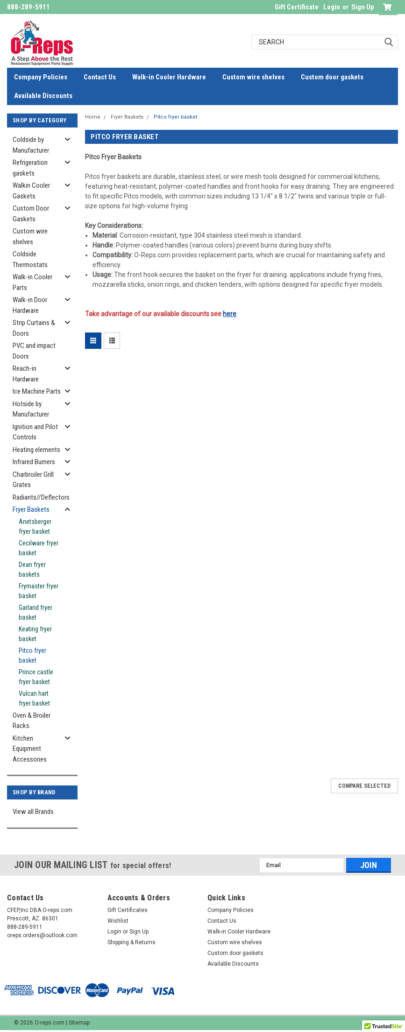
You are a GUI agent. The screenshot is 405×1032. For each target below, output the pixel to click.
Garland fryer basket (35, 612)
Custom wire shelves (253, 77)
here (229, 314)
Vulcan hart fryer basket (34, 698)
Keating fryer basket (35, 634)
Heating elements (36, 449)
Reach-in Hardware (26, 373)
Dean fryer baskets (32, 569)
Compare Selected (364, 786)
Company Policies (40, 77)
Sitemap (79, 1022)
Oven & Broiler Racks (31, 720)
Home (92, 117)
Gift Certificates (127, 910)
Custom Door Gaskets (31, 213)
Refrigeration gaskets (30, 167)
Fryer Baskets (31, 509)
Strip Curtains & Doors (34, 328)
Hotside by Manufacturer (31, 409)
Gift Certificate (297, 7)
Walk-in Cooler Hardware (169, 77)
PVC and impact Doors (34, 350)
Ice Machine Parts (37, 391)
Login (331, 7)
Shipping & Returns (131, 942)
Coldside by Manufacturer (31, 145)
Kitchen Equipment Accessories (30, 748)
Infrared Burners (34, 462)
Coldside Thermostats (30, 259)
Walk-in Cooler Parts (32, 282)
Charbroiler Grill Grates (33, 479)
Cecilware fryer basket (38, 548)
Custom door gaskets (332, 77)
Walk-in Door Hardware (30, 305)
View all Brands (33, 811)
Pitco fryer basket (32, 655)
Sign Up (362, 7)
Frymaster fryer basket (38, 591)
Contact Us (100, 77)
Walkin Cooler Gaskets (31, 190)
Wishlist (117, 921)
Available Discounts (43, 96)
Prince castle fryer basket (36, 677)
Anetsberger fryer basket (35, 526)
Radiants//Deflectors (40, 497)
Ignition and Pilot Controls (35, 432)
